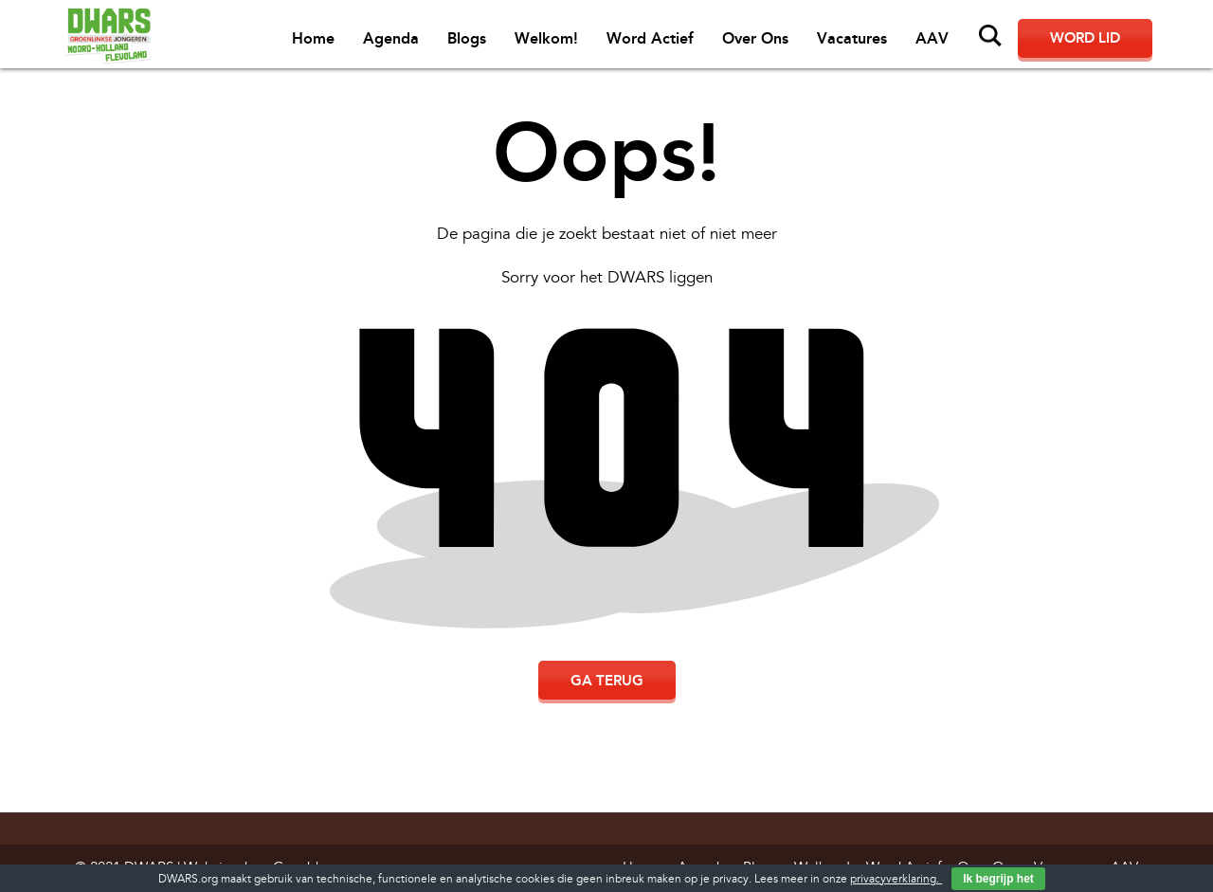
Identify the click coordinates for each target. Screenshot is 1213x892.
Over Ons (755, 38)
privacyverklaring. (896, 879)
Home (313, 38)
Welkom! (546, 38)
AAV (932, 38)
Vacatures (852, 38)
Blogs (466, 38)
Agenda (391, 38)
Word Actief (650, 38)
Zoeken (990, 36)
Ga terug (606, 680)
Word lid (1085, 37)
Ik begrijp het (998, 878)
